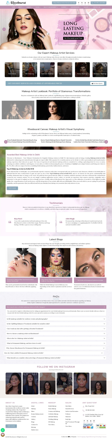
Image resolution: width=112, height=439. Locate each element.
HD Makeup (51, 422)
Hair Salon (68, 406)
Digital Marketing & (91, 436)
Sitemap (33, 427)
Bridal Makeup (52, 406)
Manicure (68, 416)
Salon (38, 7)
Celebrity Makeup (53, 414)
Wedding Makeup (53, 419)
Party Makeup (52, 408)
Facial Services (69, 408)
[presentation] (6, 142)
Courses (64, 7)
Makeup (30, 7)
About (21, 7)
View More (11, 426)
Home (13, 7)
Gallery (87, 7)
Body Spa (68, 419)
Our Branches (76, 7)
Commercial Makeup (54, 411)
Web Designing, (82, 436)
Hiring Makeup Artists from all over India (64, 3)
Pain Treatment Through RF (72, 422)
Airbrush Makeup (53, 416)
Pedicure (67, 414)
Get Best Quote (97, 83)
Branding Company (101, 436)
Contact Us (96, 7)
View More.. (51, 424)
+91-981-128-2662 (98, 3)
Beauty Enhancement (51, 7)
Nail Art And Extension (71, 411)
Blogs (32, 422)
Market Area (34, 430)
